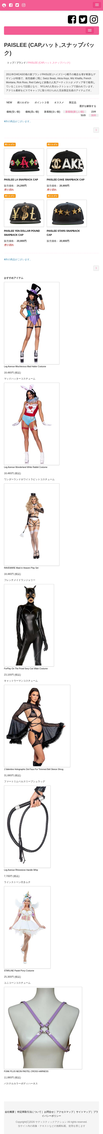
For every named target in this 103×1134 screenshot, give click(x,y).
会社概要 (9, 1111)
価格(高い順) (32, 111)
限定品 (72, 102)
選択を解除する (87, 106)
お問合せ (49, 1111)
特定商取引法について (29, 1111)
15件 (93, 111)
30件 (93, 115)
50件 (83, 115)
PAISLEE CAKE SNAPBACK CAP (66, 179)
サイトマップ (83, 1111)
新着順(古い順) (52, 111)
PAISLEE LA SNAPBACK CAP (21, 179)
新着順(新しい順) (74, 111)
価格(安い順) (13, 111)
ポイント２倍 (42, 102)
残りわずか (23, 102)
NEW (9, 102)
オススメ (59, 102)
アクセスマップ (64, 1111)
